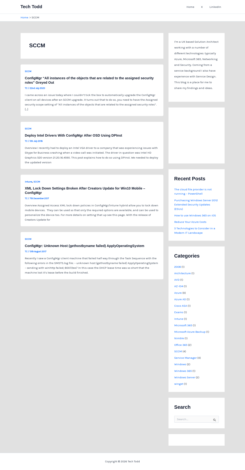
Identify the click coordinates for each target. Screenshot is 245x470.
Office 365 (180, 345)
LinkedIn (216, 7)
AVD (177, 279)
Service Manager (185, 357)
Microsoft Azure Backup (190, 331)
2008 (177, 266)
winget (178, 383)
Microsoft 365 (183, 325)
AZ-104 (178, 286)
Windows (180, 364)
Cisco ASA (180, 305)
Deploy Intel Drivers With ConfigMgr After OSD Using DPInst (73, 135)
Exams (178, 312)
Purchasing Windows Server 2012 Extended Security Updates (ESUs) (196, 205)
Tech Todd (31, 6)
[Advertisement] (199, 134)
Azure (178, 292)
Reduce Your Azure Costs (190, 222)
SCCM (28, 71)
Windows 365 (183, 371)
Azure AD (180, 299)
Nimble (179, 338)
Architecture (182, 273)
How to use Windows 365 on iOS (195, 215)
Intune (28, 181)
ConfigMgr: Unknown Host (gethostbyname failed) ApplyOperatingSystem (84, 246)
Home (193, 7)
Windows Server (184, 377)
